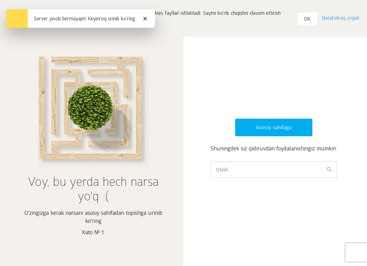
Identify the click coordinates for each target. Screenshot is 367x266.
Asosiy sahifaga (274, 128)
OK (307, 19)
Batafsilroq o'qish (340, 19)
